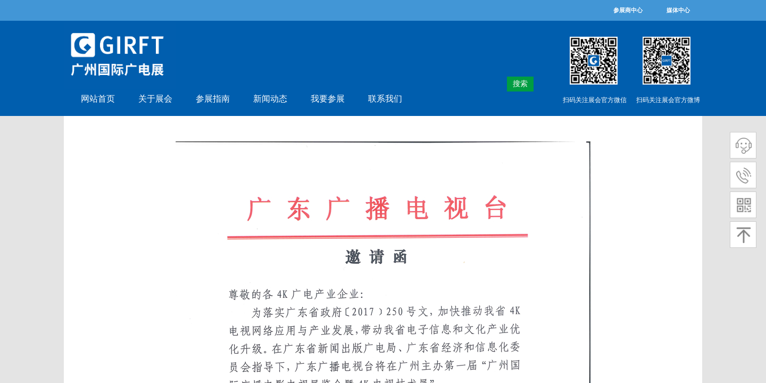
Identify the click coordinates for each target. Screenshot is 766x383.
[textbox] (501, 84)
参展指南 (213, 98)
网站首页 (98, 98)
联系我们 (385, 98)
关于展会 (155, 98)
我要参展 (328, 98)
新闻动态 (270, 98)
